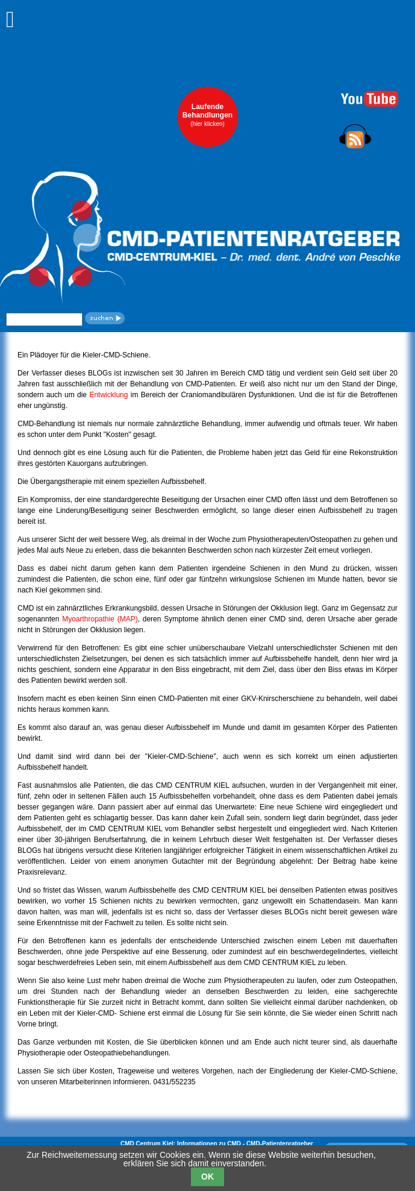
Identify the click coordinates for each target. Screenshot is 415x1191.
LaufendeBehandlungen (207, 114)
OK (207, 1176)
